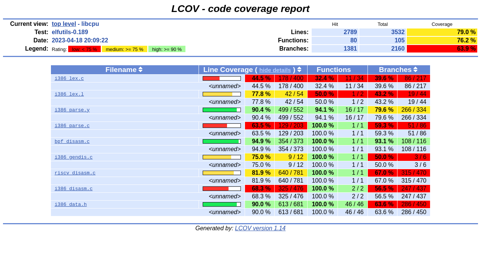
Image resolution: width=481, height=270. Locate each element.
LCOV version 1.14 (260, 228)
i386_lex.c (69, 78)
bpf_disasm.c (72, 141)
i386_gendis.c (74, 157)
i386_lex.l (69, 94)
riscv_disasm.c (75, 173)
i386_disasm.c (74, 188)
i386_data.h (71, 204)
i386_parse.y (72, 109)
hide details (275, 70)
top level (64, 24)
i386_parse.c (72, 125)
